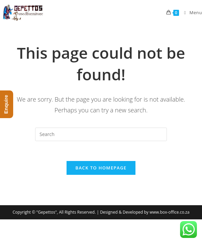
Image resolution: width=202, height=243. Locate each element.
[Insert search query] (101, 134)
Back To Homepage (100, 168)
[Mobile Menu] (190, 12)
